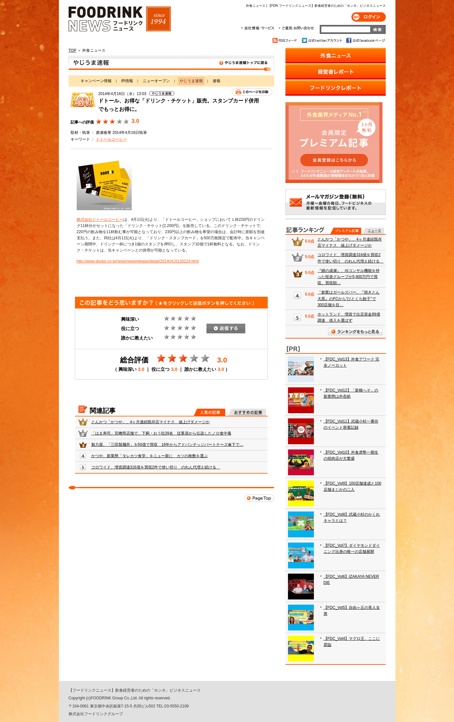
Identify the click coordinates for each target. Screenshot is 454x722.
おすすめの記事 (247, 412)
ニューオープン (156, 81)
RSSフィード (285, 40)
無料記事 (373, 231)
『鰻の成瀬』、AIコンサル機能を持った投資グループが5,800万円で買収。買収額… (348, 276)
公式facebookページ (365, 40)
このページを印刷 (252, 92)
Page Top (259, 498)
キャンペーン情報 (96, 81)
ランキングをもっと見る (355, 331)
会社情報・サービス (259, 28)
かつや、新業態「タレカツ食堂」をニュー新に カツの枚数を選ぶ (149, 456)
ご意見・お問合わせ (296, 28)
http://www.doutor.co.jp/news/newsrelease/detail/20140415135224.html (138, 261)
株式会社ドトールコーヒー (100, 219)
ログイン (368, 17)
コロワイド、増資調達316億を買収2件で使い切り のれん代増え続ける (155, 467)
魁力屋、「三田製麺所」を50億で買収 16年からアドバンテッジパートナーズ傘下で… (167, 444)
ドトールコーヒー (111, 139)
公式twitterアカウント (322, 40)
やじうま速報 (171, 64)
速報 (216, 81)
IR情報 (127, 81)
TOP (72, 50)
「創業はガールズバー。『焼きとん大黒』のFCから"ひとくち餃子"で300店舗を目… (348, 298)
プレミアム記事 (345, 231)
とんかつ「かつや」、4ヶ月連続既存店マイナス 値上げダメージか (150, 422)
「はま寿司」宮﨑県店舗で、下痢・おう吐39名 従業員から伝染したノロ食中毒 (161, 433)
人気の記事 (209, 412)
